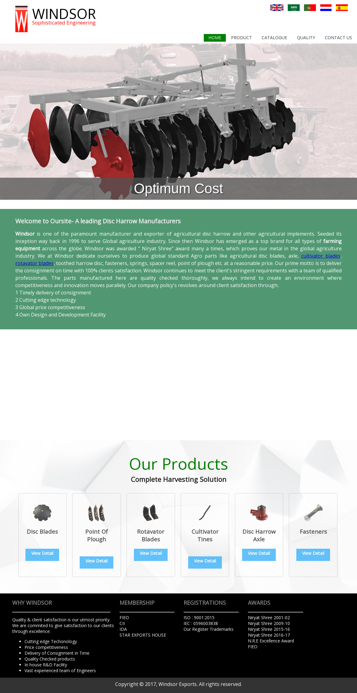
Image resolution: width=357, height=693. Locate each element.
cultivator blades (320, 255)
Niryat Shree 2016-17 (269, 635)
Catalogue (274, 37)
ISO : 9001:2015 (199, 617)
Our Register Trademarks (209, 629)
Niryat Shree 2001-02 (269, 617)
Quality (306, 37)
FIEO (252, 646)
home (214, 37)
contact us (338, 37)
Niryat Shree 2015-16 (269, 629)
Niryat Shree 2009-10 (269, 623)
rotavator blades (34, 263)
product (241, 37)
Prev (8, 122)
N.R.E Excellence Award (271, 641)
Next (349, 122)
